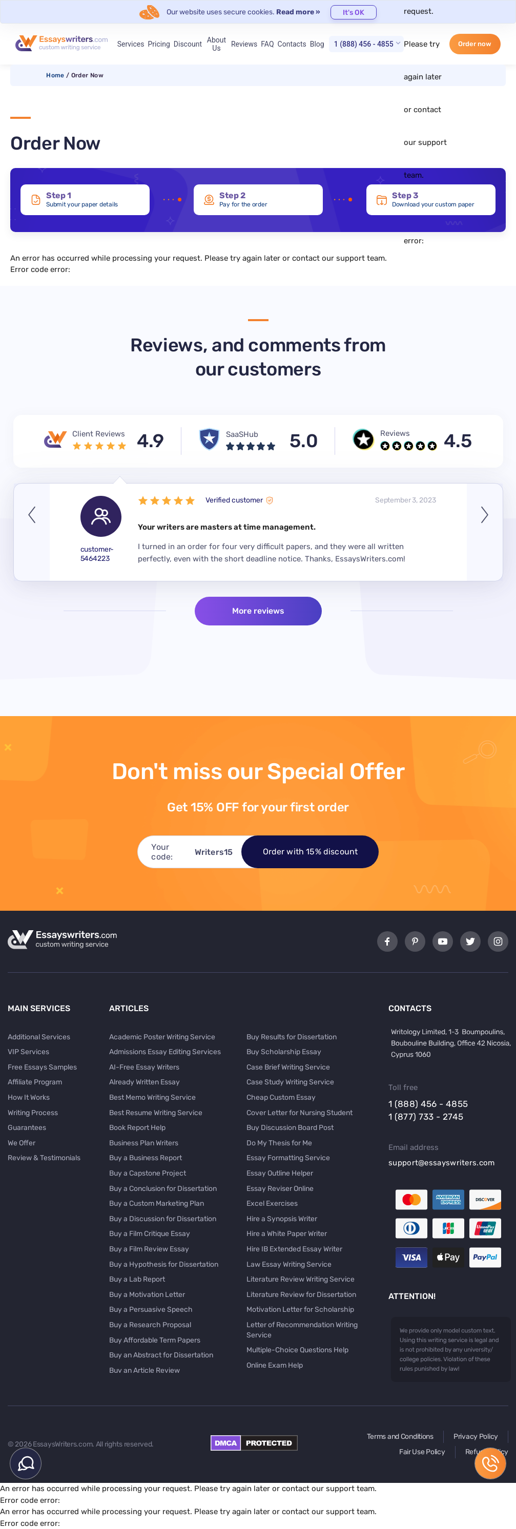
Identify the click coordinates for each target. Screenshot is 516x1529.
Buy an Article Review (144, 1370)
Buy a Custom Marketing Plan (156, 1203)
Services (131, 44)
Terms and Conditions (400, 1436)
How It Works (29, 1097)
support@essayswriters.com (441, 1162)
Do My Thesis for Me (279, 1143)
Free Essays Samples (42, 1067)
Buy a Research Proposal (150, 1325)
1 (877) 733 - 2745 (425, 1117)
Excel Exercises (272, 1203)
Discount (188, 44)
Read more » (298, 12)
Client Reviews (98, 433)
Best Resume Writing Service (155, 1112)
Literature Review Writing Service (300, 1279)
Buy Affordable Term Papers (154, 1340)
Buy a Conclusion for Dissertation (163, 1188)
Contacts (292, 44)
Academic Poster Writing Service (162, 1037)
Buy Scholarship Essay (283, 1052)
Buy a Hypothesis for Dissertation (163, 1264)
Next (485, 532)
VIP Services (28, 1052)
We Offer (21, 1143)
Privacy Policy (475, 1436)
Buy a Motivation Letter (147, 1294)
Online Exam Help (274, 1365)
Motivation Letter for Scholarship (300, 1309)
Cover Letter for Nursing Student (299, 1112)
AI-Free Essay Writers (144, 1067)
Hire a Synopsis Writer (281, 1218)
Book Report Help (137, 1127)
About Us (216, 44)
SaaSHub (242, 434)
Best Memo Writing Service (152, 1097)
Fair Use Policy (422, 1452)
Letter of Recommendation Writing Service (302, 1330)
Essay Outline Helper (279, 1173)
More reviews (258, 611)
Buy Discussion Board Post (290, 1127)
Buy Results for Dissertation (291, 1037)
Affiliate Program (35, 1082)
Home (55, 75)
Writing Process (33, 1112)
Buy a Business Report (145, 1158)
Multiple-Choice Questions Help (297, 1350)
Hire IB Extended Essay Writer (294, 1249)
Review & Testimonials (44, 1158)
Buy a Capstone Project (147, 1173)
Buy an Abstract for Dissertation (161, 1355)
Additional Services (39, 1037)
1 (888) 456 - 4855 (364, 44)
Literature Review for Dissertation (301, 1294)
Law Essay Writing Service (289, 1264)
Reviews (244, 44)
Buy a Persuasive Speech (151, 1309)
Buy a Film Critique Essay (149, 1233)
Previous (32, 532)
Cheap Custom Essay (281, 1097)
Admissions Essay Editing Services (165, 1052)
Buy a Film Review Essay (149, 1249)
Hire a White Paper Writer (286, 1233)
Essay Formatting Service (288, 1158)
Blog (317, 44)
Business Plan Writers (143, 1143)
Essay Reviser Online (280, 1188)
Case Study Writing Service (290, 1082)
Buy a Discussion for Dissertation (162, 1218)
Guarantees (27, 1127)
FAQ (267, 44)
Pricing (159, 44)
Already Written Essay (144, 1082)
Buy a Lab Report (137, 1279)
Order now (474, 44)
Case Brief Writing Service (288, 1067)
